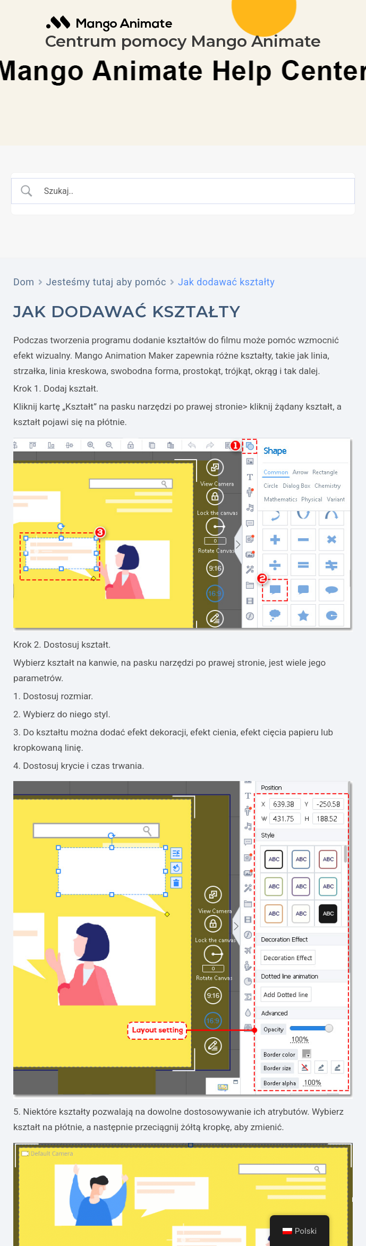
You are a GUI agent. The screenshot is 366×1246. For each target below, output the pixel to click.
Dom (24, 281)
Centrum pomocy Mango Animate (183, 41)
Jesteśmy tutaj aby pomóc (106, 281)
